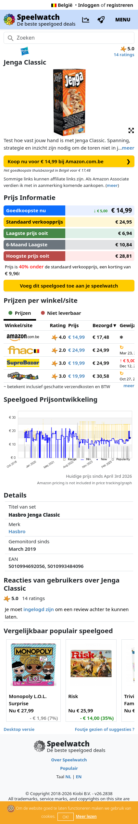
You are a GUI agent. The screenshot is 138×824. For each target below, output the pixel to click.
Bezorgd (102, 325)
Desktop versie (19, 729)
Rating (58, 325)
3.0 (59, 363)
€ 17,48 (101, 337)
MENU (123, 19)
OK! (66, 817)
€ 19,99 (76, 363)
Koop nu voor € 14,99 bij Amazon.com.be (69, 161)
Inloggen (89, 5)
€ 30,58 (101, 376)
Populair (69, 768)
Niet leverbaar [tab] (61, 313)
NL (68, 777)
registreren (120, 5)
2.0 (59, 350)
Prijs (73, 325)
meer (128, 147)
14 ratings (124, 54)
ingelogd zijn (38, 609)
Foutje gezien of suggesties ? (104, 729)
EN (79, 777)
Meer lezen (86, 816)
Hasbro (16, 531)
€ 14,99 (76, 337)
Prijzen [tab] (19, 313)
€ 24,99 (76, 350)
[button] (131, 130)
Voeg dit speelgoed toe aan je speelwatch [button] (69, 285)
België (61, 5)
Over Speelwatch (69, 760)
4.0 (59, 337)
